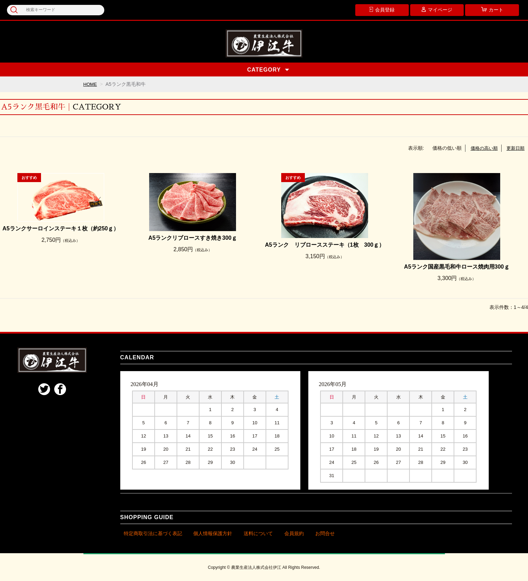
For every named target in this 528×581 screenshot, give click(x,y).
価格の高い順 (481, 148)
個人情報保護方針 (212, 533)
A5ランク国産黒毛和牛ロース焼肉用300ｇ (456, 267)
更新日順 (515, 148)
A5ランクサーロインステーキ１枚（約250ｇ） (60, 228)
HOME (90, 84)
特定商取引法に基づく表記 (153, 533)
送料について (258, 533)
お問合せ (325, 533)
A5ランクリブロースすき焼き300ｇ (192, 238)
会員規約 (294, 533)
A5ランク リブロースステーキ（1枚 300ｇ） (324, 245)
